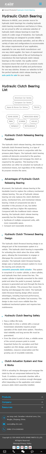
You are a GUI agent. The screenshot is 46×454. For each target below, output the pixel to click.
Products (13, 10)
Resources (7, 407)
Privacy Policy (25, 443)
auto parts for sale (9, 75)
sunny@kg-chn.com (12, 424)
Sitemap (16, 443)
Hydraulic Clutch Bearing (26, 10)
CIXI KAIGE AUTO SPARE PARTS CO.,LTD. (27, 437)
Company (6, 402)
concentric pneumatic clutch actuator (17, 270)
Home (6, 10)
